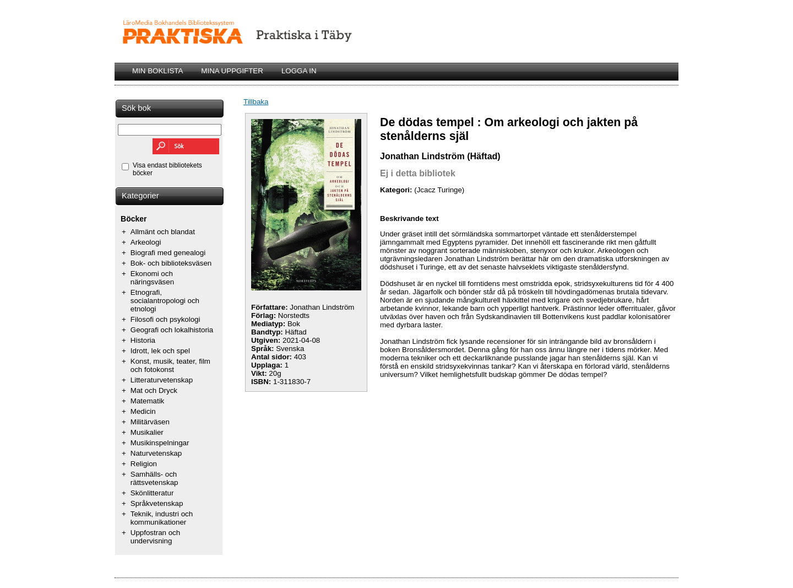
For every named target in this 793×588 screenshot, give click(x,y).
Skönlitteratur (152, 493)
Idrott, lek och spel (160, 351)
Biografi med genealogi (168, 253)
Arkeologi (146, 242)
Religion (144, 464)
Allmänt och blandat (163, 232)
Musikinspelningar (160, 443)
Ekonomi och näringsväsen (152, 277)
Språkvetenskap (157, 503)
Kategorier (140, 195)
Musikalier (147, 432)
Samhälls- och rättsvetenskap (154, 478)
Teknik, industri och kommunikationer (162, 518)
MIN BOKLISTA (157, 71)
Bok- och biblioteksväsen (171, 263)
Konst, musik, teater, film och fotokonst (170, 365)
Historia (143, 340)
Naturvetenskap (156, 453)
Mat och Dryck (154, 390)
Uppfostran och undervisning (155, 536)
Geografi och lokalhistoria (172, 330)
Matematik (147, 401)
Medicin (143, 411)
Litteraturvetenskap (162, 380)
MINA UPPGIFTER (232, 71)
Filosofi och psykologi (165, 319)
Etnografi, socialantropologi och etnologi (165, 300)
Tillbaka (255, 102)
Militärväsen (150, 422)
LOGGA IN (299, 71)
